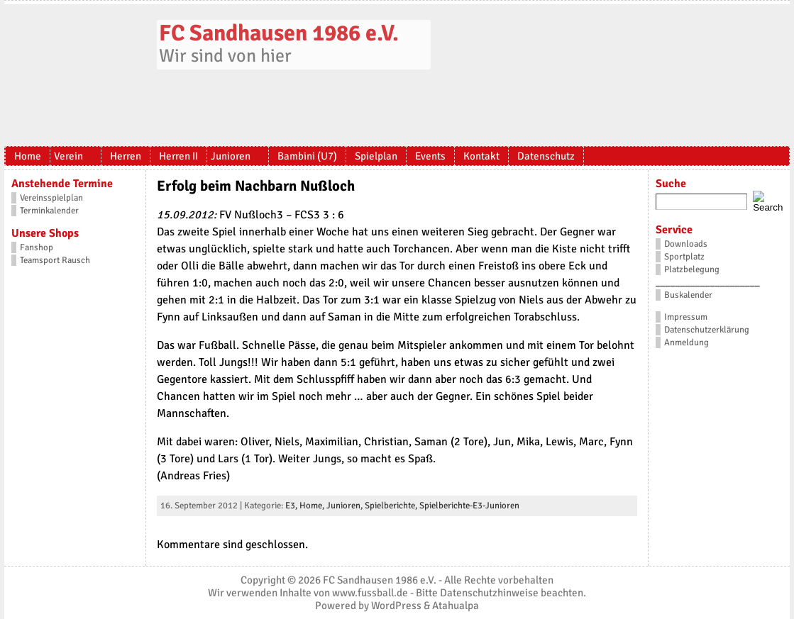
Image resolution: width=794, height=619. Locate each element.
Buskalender (688, 295)
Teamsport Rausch (55, 260)
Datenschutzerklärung (706, 329)
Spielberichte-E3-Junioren (469, 505)
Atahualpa (455, 605)
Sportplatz (684, 256)
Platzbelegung (691, 269)
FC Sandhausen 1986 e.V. (279, 33)
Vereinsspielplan (51, 197)
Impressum (685, 317)
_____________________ (708, 282)
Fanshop (36, 247)
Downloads (685, 244)
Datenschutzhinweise (489, 592)
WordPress (396, 605)
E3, (292, 505)
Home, (312, 505)
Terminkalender (49, 210)
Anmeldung (686, 342)
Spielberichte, (392, 505)
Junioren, (345, 505)
